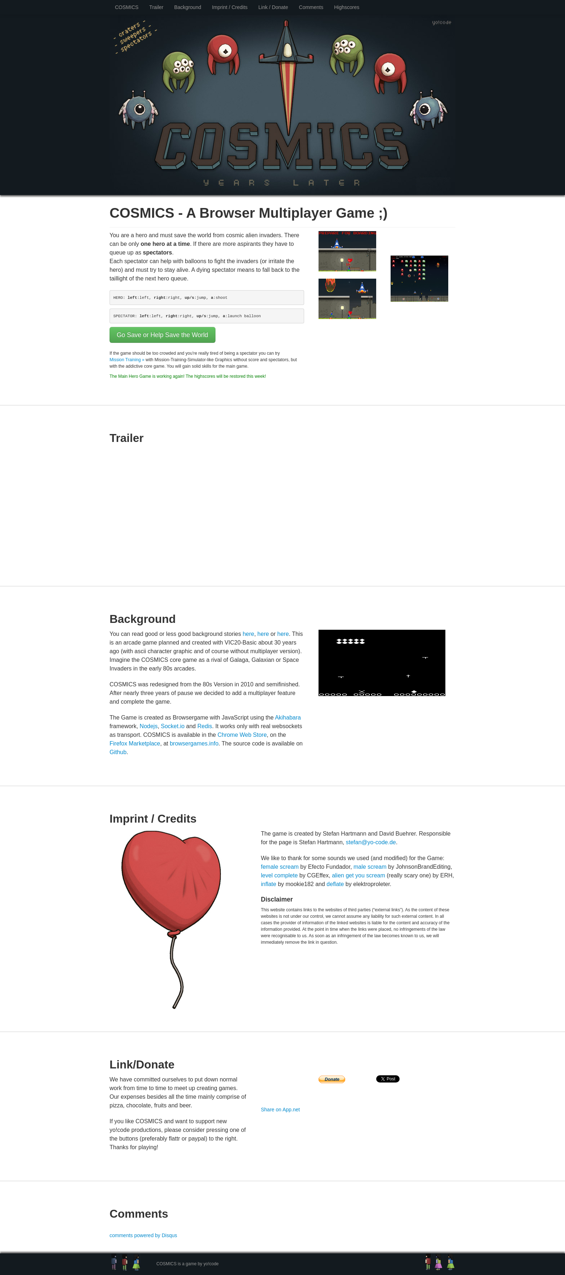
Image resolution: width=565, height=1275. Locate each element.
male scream (370, 867)
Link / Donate (273, 7)
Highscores (346, 7)
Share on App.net (280, 1109)
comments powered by (143, 1235)
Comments (311, 7)
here (248, 634)
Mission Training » (127, 359)
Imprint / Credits (230, 7)
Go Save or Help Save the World (162, 334)
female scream (280, 867)
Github (118, 752)
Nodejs (149, 726)
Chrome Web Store (242, 735)
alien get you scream (358, 875)
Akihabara (288, 717)
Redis (204, 726)
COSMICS (126, 7)
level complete (279, 875)
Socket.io (172, 726)
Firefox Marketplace (135, 743)
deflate (335, 884)
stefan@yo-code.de (371, 842)
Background (187, 7)
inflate (268, 884)
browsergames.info (194, 743)
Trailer (156, 7)
